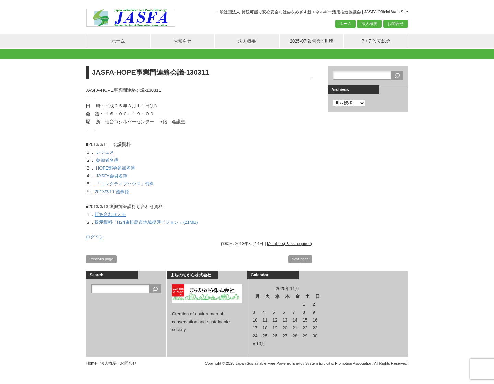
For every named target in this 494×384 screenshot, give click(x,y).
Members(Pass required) (289, 243)
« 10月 (259, 343)
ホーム (345, 23)
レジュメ (104, 152)
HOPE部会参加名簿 (116, 168)
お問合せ (395, 23)
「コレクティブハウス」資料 (124, 183)
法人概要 (369, 23)
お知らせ (182, 41)
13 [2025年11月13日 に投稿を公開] (284, 320)
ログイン (95, 237)
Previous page (101, 259)
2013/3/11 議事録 (112, 191)
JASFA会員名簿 (112, 175)
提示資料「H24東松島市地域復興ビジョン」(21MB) (146, 222)
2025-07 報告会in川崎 (311, 41)
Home (91, 363)
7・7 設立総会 (376, 41)
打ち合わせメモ (110, 214)
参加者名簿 (107, 160)
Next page (300, 259)
